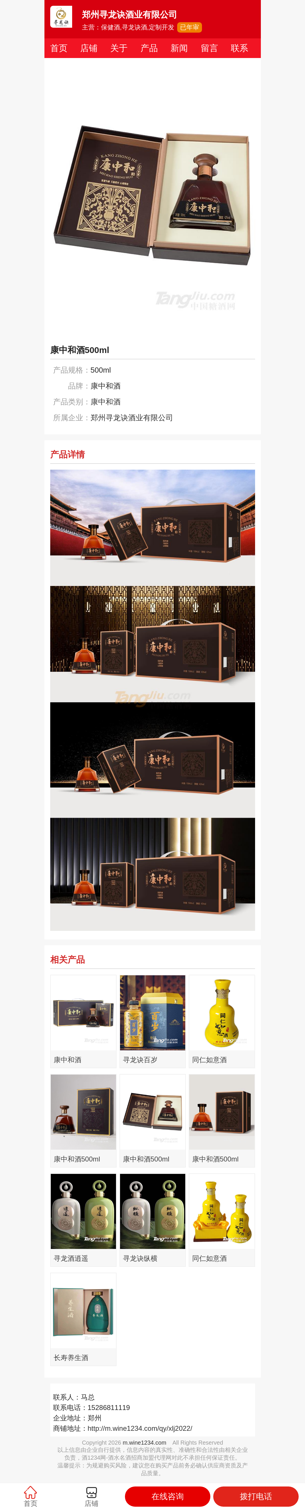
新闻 (179, 48)
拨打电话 (256, 1496)
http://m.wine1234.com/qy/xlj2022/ (140, 1428)
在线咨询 (167, 1496)
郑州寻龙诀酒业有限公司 (132, 417)
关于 (119, 48)
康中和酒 (106, 401)
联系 (239, 48)
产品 (149, 48)
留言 (209, 48)
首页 (59, 48)
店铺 (89, 48)
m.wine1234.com (144, 1442)
